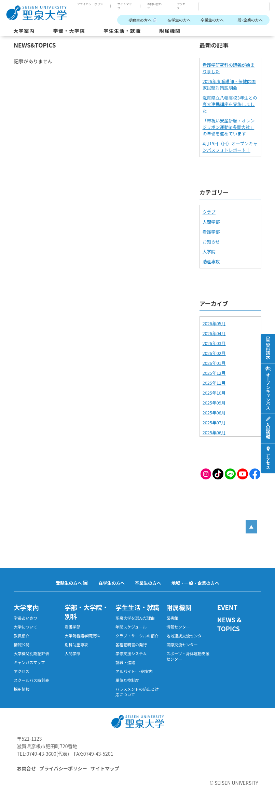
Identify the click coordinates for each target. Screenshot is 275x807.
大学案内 (24, 30)
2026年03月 (214, 343)
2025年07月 (214, 422)
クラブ (209, 212)
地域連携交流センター (186, 635)
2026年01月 (214, 363)
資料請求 (268, 351)
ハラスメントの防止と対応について (137, 691)
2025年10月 (214, 392)
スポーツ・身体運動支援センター (187, 656)
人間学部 (211, 222)
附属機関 (169, 30)
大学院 (209, 251)
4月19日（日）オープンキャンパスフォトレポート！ (230, 146)
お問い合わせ (154, 6)
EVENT (227, 607)
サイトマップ (125, 6)
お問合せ (26, 768)
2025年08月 (214, 412)
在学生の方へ (179, 20)
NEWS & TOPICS (229, 624)
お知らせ (211, 241)
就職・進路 (125, 662)
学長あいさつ (25, 618)
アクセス (181, 6)
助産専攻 (211, 261)
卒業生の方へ (212, 20)
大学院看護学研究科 (82, 635)
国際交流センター (182, 644)
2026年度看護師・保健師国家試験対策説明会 (229, 84)
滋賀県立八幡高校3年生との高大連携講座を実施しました (230, 104)
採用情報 (21, 689)
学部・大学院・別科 (87, 612)
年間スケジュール (131, 627)
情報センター (178, 627)
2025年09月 (214, 402)
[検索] (226, 7)
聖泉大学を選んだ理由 (135, 618)
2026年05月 (214, 323)
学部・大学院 (69, 30)
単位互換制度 (127, 680)
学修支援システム (131, 653)
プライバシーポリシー (90, 6)
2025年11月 (214, 383)
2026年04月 (214, 333)
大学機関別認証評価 (31, 653)
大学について (25, 627)
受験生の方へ (140, 20)
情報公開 (21, 644)
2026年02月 (214, 353)
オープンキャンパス (268, 391)
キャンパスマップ (29, 662)
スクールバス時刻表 (31, 680)
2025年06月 (214, 432)
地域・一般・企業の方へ (195, 583)
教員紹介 (21, 635)
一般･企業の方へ (248, 20)
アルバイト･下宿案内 (134, 671)
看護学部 (211, 231)
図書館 (172, 618)
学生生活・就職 (122, 30)
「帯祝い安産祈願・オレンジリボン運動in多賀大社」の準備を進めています (229, 127)
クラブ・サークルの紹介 (137, 635)
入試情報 (268, 431)
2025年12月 (214, 373)
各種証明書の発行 (131, 644)
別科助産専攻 (76, 644)
